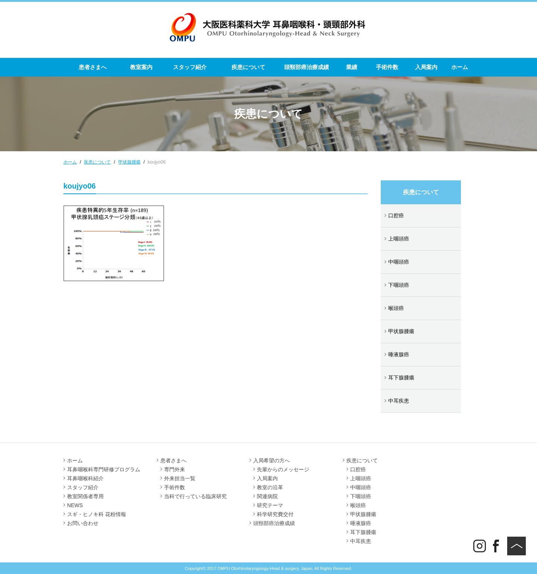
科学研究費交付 (275, 514)
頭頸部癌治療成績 (306, 67)
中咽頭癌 (398, 262)
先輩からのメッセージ (283, 469)
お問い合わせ (82, 523)
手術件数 (387, 67)
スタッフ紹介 (190, 67)
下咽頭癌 (398, 285)
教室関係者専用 (85, 496)
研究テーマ (270, 505)
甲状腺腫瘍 (401, 331)
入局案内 (426, 67)
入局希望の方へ (271, 460)
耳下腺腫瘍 (401, 378)
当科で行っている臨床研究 (195, 496)
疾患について (248, 67)
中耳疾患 (398, 401)
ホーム (459, 67)
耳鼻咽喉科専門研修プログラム (103, 469)
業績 (351, 67)
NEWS (75, 505)
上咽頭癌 (398, 239)
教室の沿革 (270, 487)
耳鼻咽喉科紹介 (85, 478)
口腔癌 (396, 215)
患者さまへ (93, 67)
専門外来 (174, 469)
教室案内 (141, 67)
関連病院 (267, 496)
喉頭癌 (396, 308)
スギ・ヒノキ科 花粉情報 (96, 514)
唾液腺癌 (398, 354)
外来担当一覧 (179, 478)
